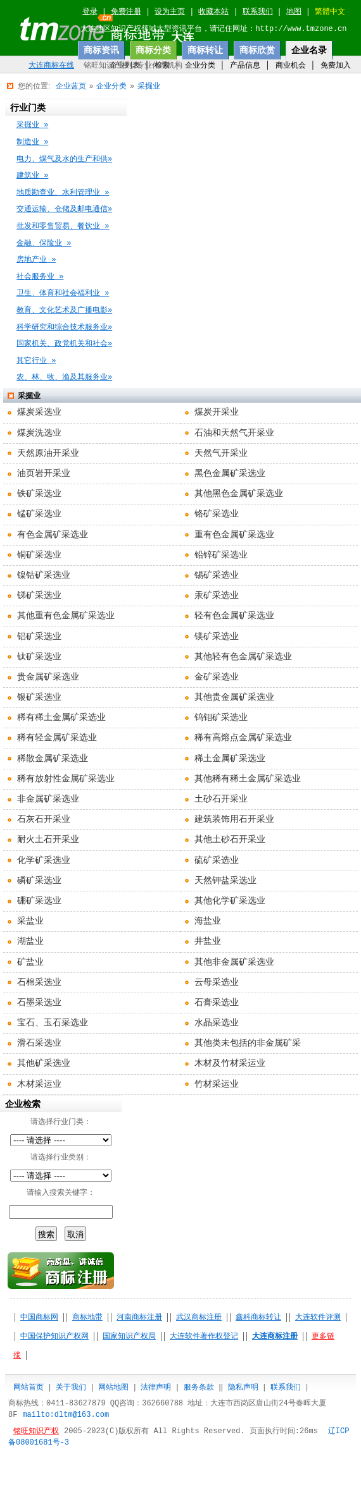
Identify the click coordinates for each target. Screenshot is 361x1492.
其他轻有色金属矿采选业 (243, 657)
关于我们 (71, 1387)
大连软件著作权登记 (204, 1336)
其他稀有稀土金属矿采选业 (247, 779)
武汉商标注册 (199, 1317)
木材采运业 (39, 1084)
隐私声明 (243, 1387)
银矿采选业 (39, 697)
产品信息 (245, 65)
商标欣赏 (257, 50)
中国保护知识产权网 (54, 1336)
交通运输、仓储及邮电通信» (64, 209)
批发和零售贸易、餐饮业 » (62, 226)
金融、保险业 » (43, 243)
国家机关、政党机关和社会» (64, 343)
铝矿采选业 (39, 637)
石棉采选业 (39, 982)
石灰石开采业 (43, 819)
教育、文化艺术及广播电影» (64, 310)
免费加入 (335, 65)
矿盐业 (30, 962)
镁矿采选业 (216, 637)
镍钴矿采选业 (43, 575)
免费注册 (126, 12)
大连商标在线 (51, 65)
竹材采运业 (216, 1084)
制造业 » (32, 142)
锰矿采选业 (39, 514)
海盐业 (207, 921)
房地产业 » (36, 259)
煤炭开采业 (216, 412)
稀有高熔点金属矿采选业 (243, 738)
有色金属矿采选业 (52, 535)
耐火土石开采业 (48, 840)
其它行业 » (36, 361)
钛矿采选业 (39, 657)
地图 (293, 12)
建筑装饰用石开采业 (234, 819)
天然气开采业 (221, 453)
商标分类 (153, 50)
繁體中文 (330, 12)
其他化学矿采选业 (229, 901)
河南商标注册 (139, 1317)
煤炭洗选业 (39, 433)
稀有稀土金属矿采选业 (61, 717)
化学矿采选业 (43, 860)
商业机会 (291, 65)
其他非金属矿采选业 (234, 962)
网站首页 (28, 1387)
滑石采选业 (39, 1043)
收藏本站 (213, 12)
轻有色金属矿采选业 (234, 616)
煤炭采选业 (39, 412)
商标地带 (87, 1317)
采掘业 (148, 86)
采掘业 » (32, 125)
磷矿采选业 (39, 881)
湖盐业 (30, 941)
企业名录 (309, 50)
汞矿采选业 (216, 595)
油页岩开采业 (43, 473)
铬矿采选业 (216, 514)
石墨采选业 (39, 1003)
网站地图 (113, 1387)
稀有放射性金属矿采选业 (66, 779)
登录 (90, 12)
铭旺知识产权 (36, 1431)
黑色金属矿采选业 (229, 473)
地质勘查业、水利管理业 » (62, 192)
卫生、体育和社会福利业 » (62, 293)
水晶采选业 (216, 1023)
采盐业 (30, 921)
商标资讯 (101, 50)
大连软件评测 (318, 1317)
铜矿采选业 (39, 555)
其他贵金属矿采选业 (234, 697)
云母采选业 (216, 982)
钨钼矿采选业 (221, 717)
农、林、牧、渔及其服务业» (64, 377)
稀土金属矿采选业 (229, 759)
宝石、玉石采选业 (52, 1023)
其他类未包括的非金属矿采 (247, 1043)
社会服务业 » (39, 276)
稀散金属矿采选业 (52, 759)
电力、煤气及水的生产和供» (64, 159)
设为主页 (170, 12)
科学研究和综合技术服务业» (64, 327)
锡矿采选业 (216, 575)
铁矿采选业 (39, 494)
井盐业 (207, 941)
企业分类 (200, 65)
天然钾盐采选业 (225, 881)
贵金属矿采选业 (48, 677)
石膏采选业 (216, 1003)
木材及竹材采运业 (229, 1063)
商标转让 (205, 50)
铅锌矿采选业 (221, 555)
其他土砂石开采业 (229, 840)
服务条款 (199, 1387)
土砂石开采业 (221, 799)
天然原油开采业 (48, 453)
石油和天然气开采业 (234, 433)
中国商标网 (39, 1317)
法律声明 (156, 1387)
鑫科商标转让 (258, 1317)
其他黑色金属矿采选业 (238, 494)
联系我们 (258, 12)
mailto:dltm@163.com (65, 1414)
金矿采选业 (216, 677)
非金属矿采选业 (48, 799)
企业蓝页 (71, 86)
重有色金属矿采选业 (234, 535)
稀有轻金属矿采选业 (57, 738)
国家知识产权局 (129, 1336)
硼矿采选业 (39, 901)
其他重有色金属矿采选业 (66, 616)
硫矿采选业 (216, 860)
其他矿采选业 (43, 1063)
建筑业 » (32, 175)
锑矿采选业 (39, 595)
